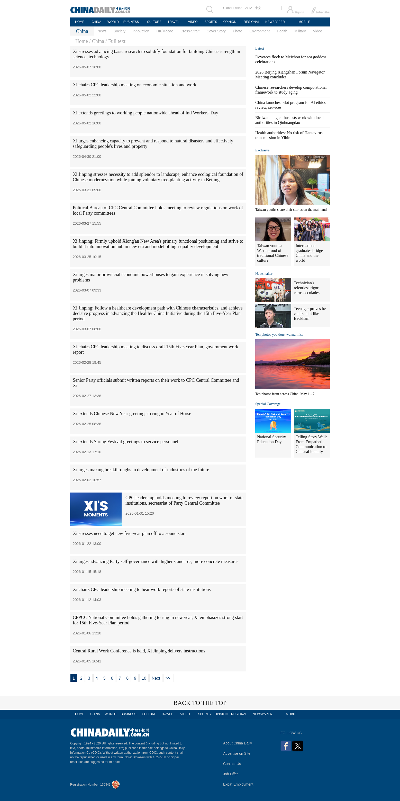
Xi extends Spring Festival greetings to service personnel (125, 441)
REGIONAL (252, 22)
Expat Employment (238, 784)
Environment (259, 31)
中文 (258, 8)
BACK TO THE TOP (200, 702)
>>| (168, 678)
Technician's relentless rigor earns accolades (307, 288)
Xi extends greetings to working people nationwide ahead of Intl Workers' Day (145, 112)
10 (144, 678)
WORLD (113, 22)
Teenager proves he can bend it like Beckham (310, 313)
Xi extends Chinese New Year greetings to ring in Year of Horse (132, 413)
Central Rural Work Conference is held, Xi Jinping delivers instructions (139, 650)
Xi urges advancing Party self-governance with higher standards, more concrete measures (155, 561)
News (101, 31)
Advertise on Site (236, 753)
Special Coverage (267, 404)
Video (317, 31)
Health (282, 31)
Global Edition (232, 8)
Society (119, 31)
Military (300, 31)
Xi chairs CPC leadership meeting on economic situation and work (134, 84)
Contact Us (232, 764)
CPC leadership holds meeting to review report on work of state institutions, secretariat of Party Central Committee (184, 500)
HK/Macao (165, 31)
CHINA (96, 22)
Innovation (141, 31)
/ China (96, 41)
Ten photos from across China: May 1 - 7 (284, 394)
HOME (79, 22)
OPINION (230, 22)
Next (156, 678)
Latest (259, 48)
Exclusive (262, 150)
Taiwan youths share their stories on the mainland (291, 210)
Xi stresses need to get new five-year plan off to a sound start (129, 533)
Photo (237, 31)
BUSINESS (131, 22)
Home (81, 41)
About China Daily (237, 743)
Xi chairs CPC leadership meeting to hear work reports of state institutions (142, 589)
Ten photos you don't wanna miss (279, 334)
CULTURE (154, 22)
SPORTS (210, 22)
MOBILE (304, 22)
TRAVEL (173, 22)
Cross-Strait (189, 31)
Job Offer (230, 774)
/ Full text (115, 41)
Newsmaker (263, 274)
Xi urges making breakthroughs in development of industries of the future (141, 469)
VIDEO (192, 22)
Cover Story (216, 31)
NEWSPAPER (274, 22)
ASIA (248, 8)
